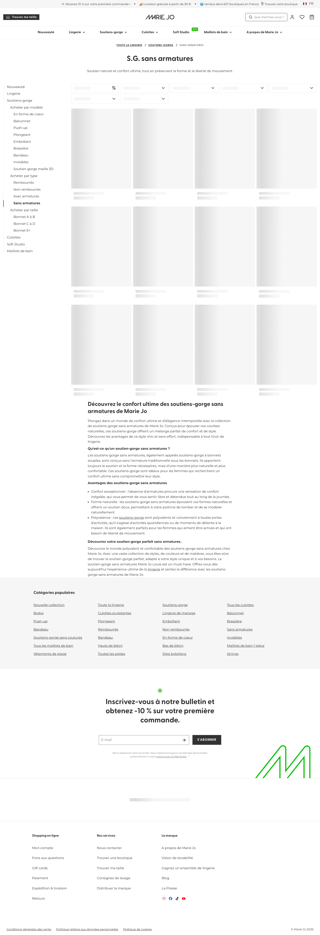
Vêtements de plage (50, 654)
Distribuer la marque (114, 888)
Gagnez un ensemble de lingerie (188, 868)
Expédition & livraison (49, 888)
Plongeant (22, 135)
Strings (233, 654)
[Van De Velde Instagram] (164, 899)
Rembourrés (23, 183)
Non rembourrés (27, 190)
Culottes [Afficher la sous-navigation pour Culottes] (150, 32)
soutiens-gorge (131, 518)
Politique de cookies (137, 929)
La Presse (169, 888)
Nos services (106, 835)
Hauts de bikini (110, 646)
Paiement (40, 878)
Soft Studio (16, 244)
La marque (170, 835)
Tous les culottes (240, 605)
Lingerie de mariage (178, 613)
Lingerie (13, 94)
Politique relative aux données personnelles (87, 929)
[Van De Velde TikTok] (177, 899)
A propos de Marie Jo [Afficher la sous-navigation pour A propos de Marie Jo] (264, 32)
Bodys (38, 613)
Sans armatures (26, 203)
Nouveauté (46, 32)
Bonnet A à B (24, 217)
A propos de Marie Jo (179, 848)
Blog (165, 878)
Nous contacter (109, 848)
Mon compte (42, 848)
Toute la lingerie (129, 45)
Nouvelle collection (48, 605)
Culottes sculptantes (114, 613)
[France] (309, 4)
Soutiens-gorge (160, 45)
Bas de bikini (172, 646)
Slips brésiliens (174, 654)
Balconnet (21, 121)
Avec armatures (26, 196)
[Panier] (312, 17)
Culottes (13, 238)
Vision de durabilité (177, 858)
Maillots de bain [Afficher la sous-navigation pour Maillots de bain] (218, 32)
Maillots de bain (20, 251)
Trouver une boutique (114, 858)
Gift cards (40, 868)
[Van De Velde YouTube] (183, 899)
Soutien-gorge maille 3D (33, 169)
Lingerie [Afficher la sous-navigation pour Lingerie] (77, 32)
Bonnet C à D (24, 224)
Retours (38, 899)
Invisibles (20, 162)
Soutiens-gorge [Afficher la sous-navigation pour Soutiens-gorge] (113, 32)
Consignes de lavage (113, 878)
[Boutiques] (279, 4)
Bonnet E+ (22, 231)
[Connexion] (292, 17)
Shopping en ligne (45, 835)
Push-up (20, 128)
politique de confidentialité (171, 756)
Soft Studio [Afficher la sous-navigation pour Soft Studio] (185, 30)
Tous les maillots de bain (53, 646)
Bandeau (20, 155)
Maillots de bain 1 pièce (245, 646)
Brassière (20, 149)
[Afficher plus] (189, 756)
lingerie (154, 569)
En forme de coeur (28, 114)
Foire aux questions (48, 858)
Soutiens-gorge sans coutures (57, 638)
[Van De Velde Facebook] (170, 899)
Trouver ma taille (21, 17)
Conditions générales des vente (29, 929)
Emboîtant (22, 142)
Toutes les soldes (111, 654)
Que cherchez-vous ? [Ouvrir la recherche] (266, 17)
